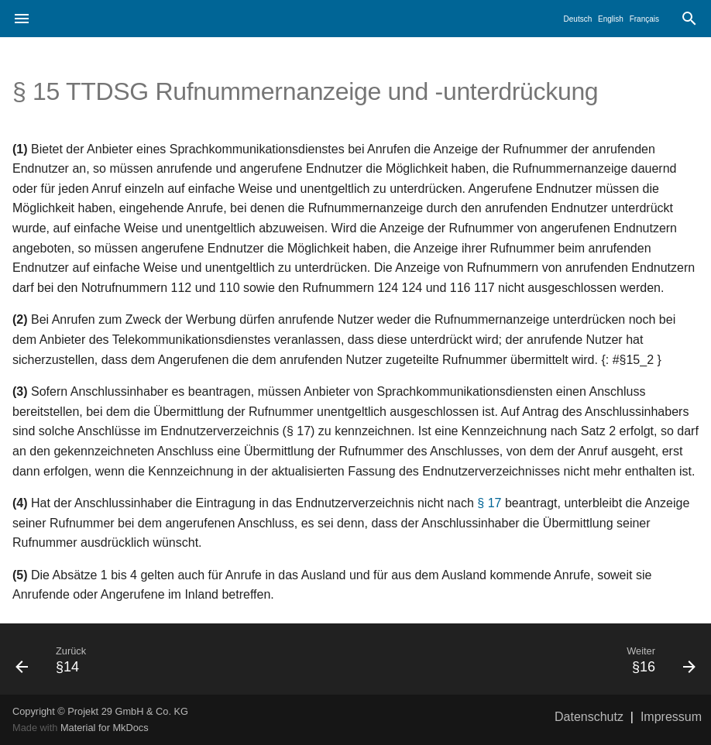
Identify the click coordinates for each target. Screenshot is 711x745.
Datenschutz (589, 716)
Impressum (671, 716)
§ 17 (489, 503)
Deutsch (578, 19)
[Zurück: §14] (179, 659)
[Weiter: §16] (532, 659)
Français (644, 19)
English (610, 19)
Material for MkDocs (104, 727)
